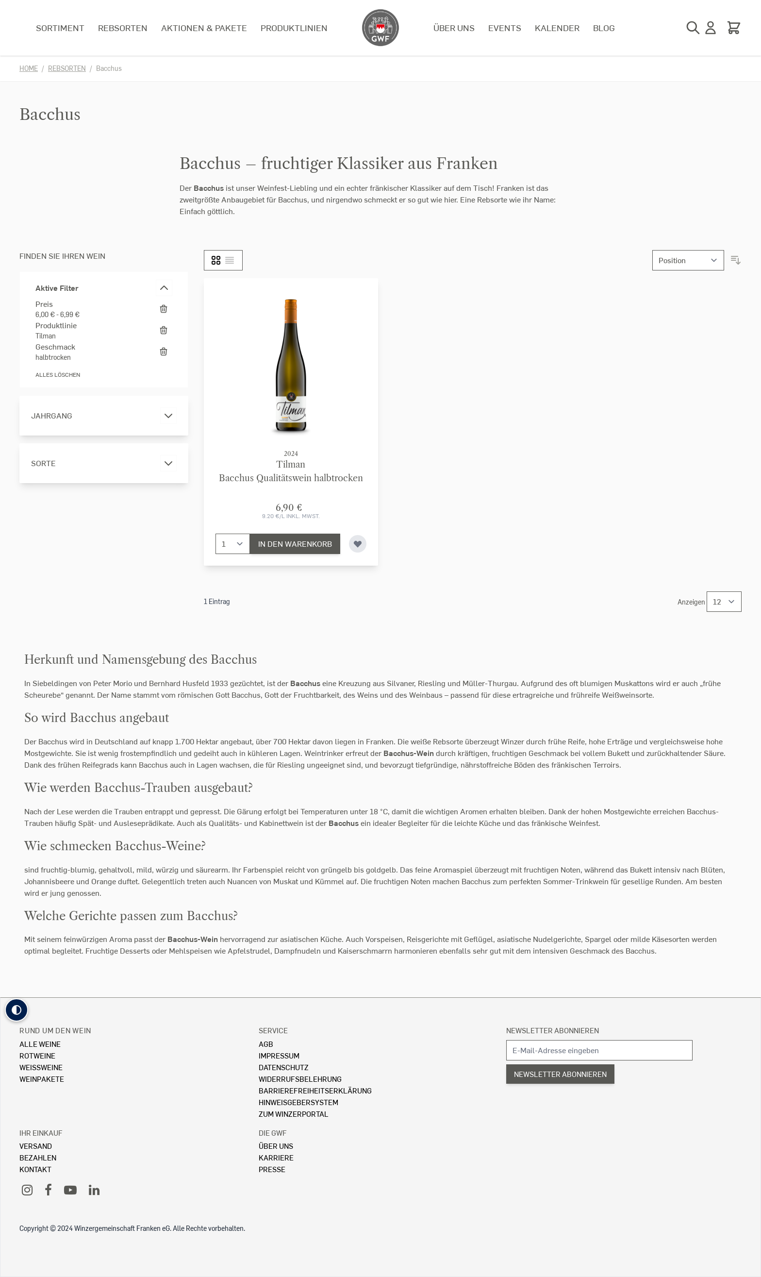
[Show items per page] (724, 601)
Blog (604, 27)
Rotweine (37, 1055)
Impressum (279, 1055)
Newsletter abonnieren (552, 1030)
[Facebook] (48, 1189)
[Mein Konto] (710, 27)
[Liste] (229, 260)
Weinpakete (41, 1079)
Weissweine (41, 1067)
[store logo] (380, 28)
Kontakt (35, 1169)
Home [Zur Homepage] (28, 68)
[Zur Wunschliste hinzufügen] (357, 544)
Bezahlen (37, 1157)
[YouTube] (70, 1189)
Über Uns (276, 1146)
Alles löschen (57, 374)
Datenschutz (284, 1067)
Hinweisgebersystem (298, 1102)
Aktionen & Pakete (204, 27)
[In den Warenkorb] (295, 544)
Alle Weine (40, 1044)
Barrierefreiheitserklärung (315, 1090)
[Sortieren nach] (688, 260)
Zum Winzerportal (294, 1114)
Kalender (557, 27)
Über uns (454, 27)
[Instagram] (27, 1189)
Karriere (276, 1157)
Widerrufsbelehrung (300, 1079)
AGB (266, 1044)
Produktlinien (294, 27)
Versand (35, 1146)
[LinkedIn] (94, 1189)
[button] (16, 1010)
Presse (272, 1169)
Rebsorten (123, 27)
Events (504, 27)
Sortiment (60, 27)
